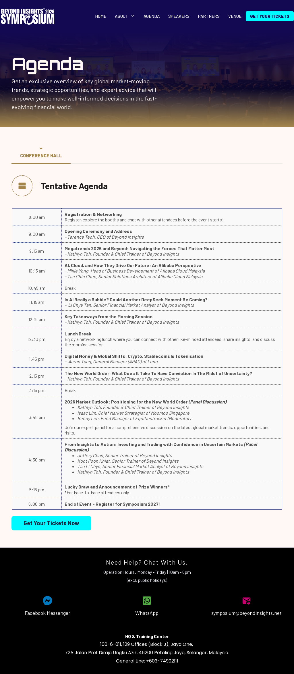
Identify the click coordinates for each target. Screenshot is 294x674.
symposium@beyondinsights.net (246, 613)
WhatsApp (146, 613)
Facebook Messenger (47, 613)
